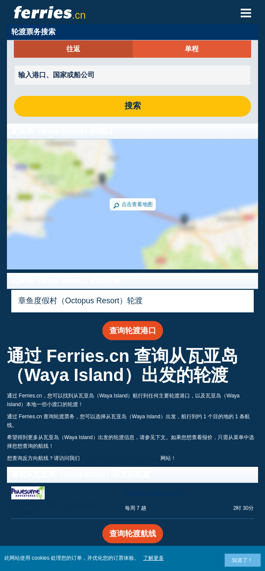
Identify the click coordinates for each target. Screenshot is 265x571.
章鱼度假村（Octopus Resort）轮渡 (80, 301)
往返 (73, 49)
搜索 (132, 106)
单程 (192, 49)
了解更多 (153, 558)
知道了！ (242, 560)
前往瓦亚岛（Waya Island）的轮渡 (120, 458)
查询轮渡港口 (132, 330)
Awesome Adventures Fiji (154, 493)
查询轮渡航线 (132, 533)
